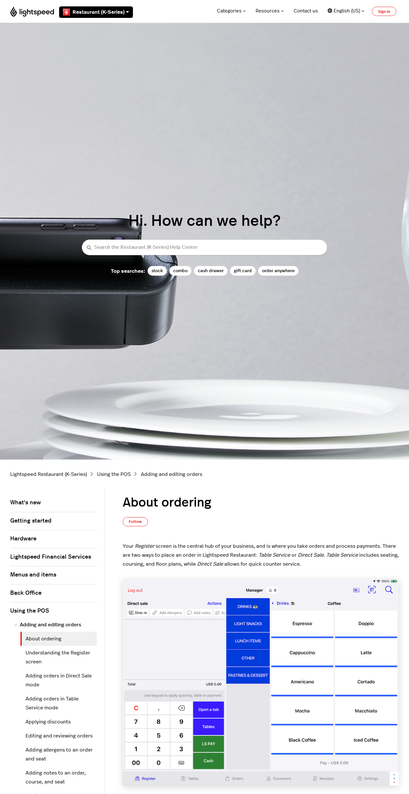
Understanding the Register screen (58, 657)
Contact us (306, 11)
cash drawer (211, 270)
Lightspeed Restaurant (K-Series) (48, 474)
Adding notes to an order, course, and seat (56, 777)
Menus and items (33, 575)
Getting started (30, 521)
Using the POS (114, 474)
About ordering (43, 638)
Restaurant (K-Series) (96, 12)
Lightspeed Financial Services (50, 557)
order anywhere (278, 270)
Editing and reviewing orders (59, 735)
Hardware (23, 539)
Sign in (384, 11)
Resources (270, 11)
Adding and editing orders (171, 474)
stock (157, 270)
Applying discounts (48, 721)
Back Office (26, 593)
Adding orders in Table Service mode (52, 703)
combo (180, 270)
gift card (243, 270)
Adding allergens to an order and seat (59, 754)
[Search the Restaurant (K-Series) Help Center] (204, 247)
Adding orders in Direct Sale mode (59, 680)
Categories (231, 11)
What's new (25, 503)
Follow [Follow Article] (135, 521)
